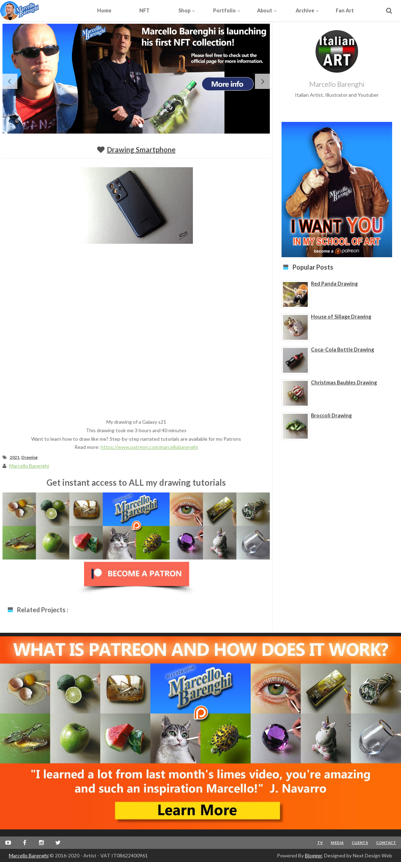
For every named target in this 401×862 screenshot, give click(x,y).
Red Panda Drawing (334, 284)
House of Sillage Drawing (341, 317)
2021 (15, 457)
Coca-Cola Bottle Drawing (342, 350)
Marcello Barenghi (29, 855)
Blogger (313, 855)
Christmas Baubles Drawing (344, 382)
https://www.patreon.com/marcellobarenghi (149, 447)
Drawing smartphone (141, 149)
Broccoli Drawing (331, 415)
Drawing (29, 457)
